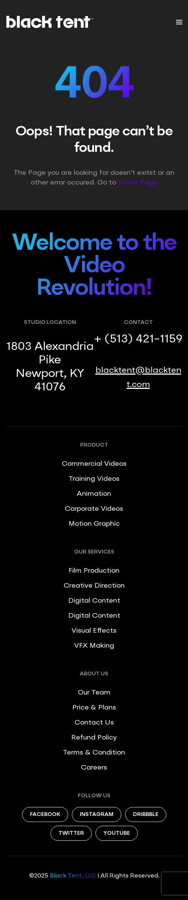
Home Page (138, 182)
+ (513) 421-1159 (138, 339)
